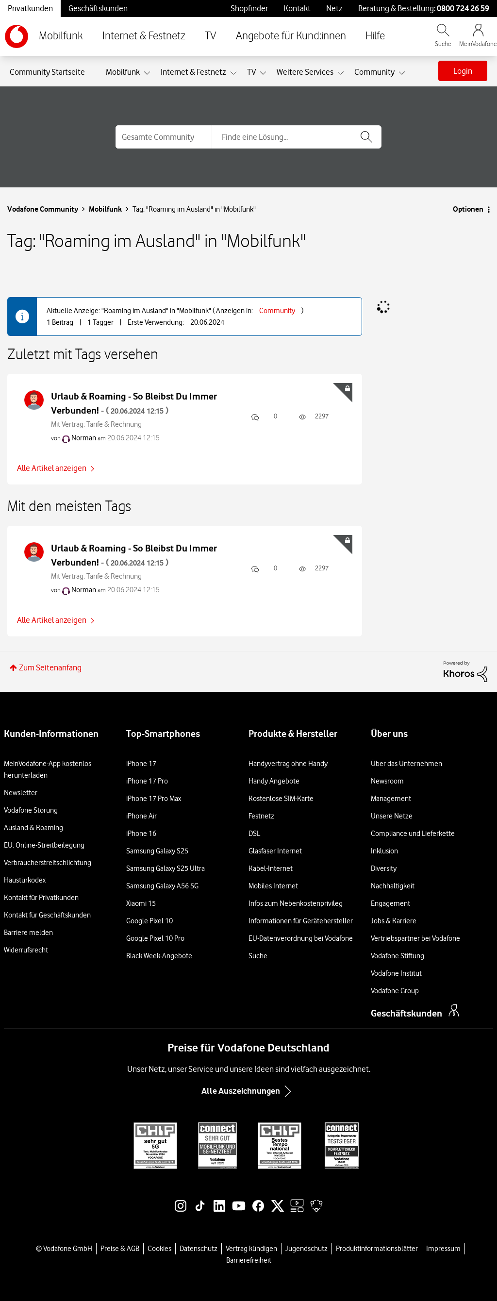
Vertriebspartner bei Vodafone (415, 938)
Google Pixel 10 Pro (155, 938)
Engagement (390, 903)
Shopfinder (249, 8)
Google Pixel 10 (149, 921)
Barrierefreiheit (248, 1260)
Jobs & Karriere (393, 921)
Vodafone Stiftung (397, 955)
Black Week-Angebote (159, 955)
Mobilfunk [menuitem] (123, 72)
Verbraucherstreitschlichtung (47, 862)
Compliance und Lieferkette (413, 833)
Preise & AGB (119, 1248)
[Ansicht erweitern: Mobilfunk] (147, 73)
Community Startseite (47, 72)
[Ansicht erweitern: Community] (402, 73)
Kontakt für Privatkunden (41, 897)
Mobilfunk (61, 36)
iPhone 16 (141, 833)
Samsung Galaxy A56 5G (162, 886)
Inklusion (384, 851)
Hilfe (375, 36)
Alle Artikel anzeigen (51, 468)
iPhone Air (141, 816)
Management (391, 798)
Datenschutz (198, 1248)
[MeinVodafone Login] (478, 40)
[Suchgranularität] (164, 137)
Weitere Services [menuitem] (305, 72)
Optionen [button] (468, 209)
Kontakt (297, 8)
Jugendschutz (306, 1248)
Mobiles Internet (273, 886)
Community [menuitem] (374, 72)
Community (277, 310)
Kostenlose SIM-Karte (281, 798)
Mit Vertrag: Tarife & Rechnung (96, 424)
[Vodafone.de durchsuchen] (443, 40)
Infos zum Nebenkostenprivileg (295, 903)
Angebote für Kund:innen (291, 36)
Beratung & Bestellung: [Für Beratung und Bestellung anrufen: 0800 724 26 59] (423, 8)
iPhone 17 (141, 763)
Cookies (159, 1248)
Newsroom (387, 781)
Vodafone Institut (396, 973)
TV (210, 36)
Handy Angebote (273, 781)
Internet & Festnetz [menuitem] (193, 72)
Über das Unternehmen (406, 763)
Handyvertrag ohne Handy (288, 763)
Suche (257, 955)
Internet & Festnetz (143, 36)
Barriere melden (28, 932)
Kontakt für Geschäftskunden (47, 915)
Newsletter (20, 792)
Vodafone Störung (31, 810)
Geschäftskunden (98, 8)
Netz (334, 8)
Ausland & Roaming (33, 827)
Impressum (443, 1248)
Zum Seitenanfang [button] (50, 667)
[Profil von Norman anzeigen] (83, 438)
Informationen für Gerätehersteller (300, 921)
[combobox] (296, 137)
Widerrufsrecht (26, 950)
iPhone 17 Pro (147, 781)
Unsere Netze (392, 816)
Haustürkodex (25, 880)
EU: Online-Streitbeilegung (44, 845)
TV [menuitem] (251, 72)
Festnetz (261, 816)
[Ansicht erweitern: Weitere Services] (341, 73)
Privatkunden (30, 8)
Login (462, 71)
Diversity (384, 868)
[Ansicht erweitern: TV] (263, 73)
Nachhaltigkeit (392, 886)
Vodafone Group (395, 990)
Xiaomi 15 (141, 903)
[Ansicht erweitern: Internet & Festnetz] (233, 73)
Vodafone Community (42, 209)
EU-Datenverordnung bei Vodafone (300, 938)
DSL (254, 833)
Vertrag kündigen (251, 1248)
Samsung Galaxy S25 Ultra (165, 868)
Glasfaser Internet (275, 851)
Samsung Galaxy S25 (157, 851)
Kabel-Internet (270, 868)
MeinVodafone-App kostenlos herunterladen (47, 769)
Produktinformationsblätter (377, 1248)
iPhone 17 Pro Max (153, 798)
